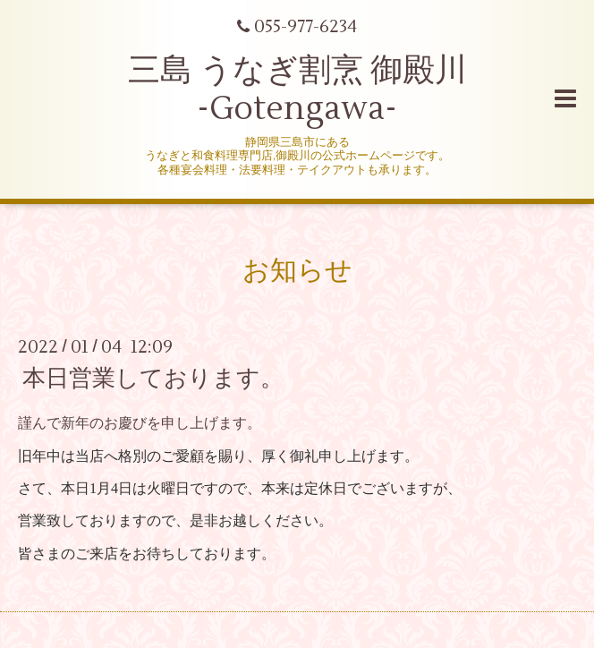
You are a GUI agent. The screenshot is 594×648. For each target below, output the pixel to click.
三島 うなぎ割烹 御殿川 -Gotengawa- (297, 90)
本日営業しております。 (153, 378)
